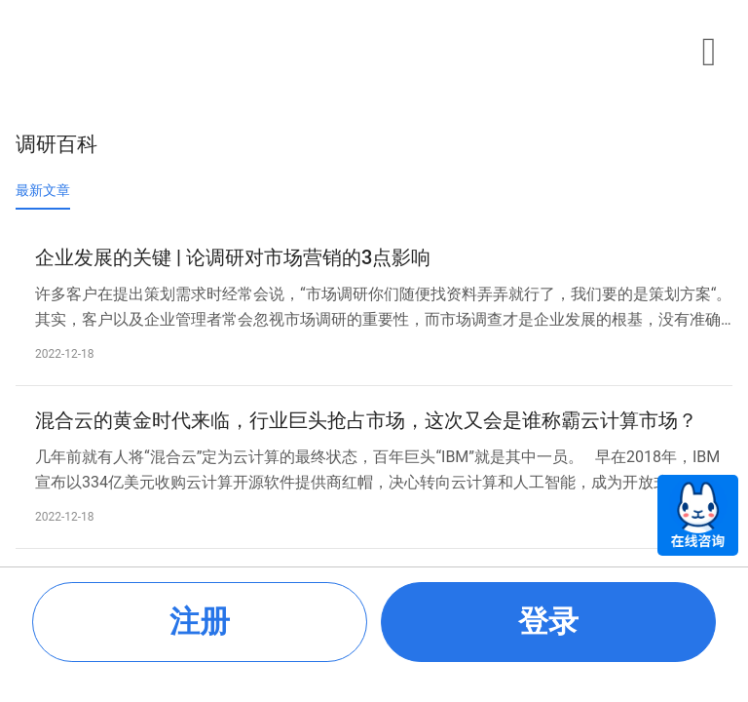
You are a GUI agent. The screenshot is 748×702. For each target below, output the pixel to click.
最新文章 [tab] (43, 190)
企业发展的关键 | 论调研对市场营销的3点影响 (232, 257)
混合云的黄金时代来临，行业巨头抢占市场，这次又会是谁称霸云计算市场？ (366, 420)
